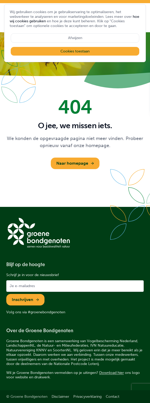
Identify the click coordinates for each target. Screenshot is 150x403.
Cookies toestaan (75, 51)
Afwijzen (75, 38)
